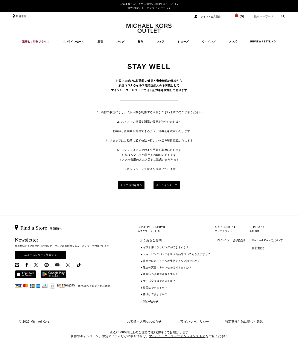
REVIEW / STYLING (263, 41)
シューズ (183, 41)
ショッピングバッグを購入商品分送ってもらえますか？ (177, 254)
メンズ (233, 41)
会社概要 (258, 248)
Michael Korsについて (267, 240)
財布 (140, 41)
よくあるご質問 (151, 240)
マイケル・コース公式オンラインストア (177, 336)
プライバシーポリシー (193, 321)
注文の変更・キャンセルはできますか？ (167, 267)
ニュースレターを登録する (40, 254)
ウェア (161, 41)
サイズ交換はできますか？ (159, 280)
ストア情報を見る (131, 185)
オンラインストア (167, 185)
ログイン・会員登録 (209, 16)
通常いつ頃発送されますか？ (160, 274)
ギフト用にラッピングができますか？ (166, 247)
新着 (100, 41)
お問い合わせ (149, 301)
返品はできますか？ (155, 287)
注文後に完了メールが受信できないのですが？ (171, 260)
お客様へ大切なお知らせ (144, 321)
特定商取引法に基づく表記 (244, 321)
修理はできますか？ (155, 294)
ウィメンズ (209, 41)
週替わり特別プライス (35, 41)
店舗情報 (19, 16)
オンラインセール (73, 41)
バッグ (120, 41)
